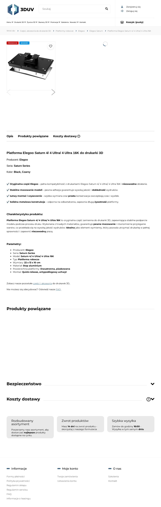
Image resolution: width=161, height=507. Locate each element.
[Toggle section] (152, 383)
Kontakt (112, 481)
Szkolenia (113, 476)
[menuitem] (10, 22)
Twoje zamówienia (67, 476)
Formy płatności (16, 476)
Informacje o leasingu (19, 498)
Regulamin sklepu (16, 485)
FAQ (9, 494)
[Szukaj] (106, 9)
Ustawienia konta (66, 481)
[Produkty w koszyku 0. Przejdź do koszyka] (134, 22)
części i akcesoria (42, 283)
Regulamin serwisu (17, 489)
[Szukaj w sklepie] (71, 9)
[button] (8, 93)
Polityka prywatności (18, 481)
